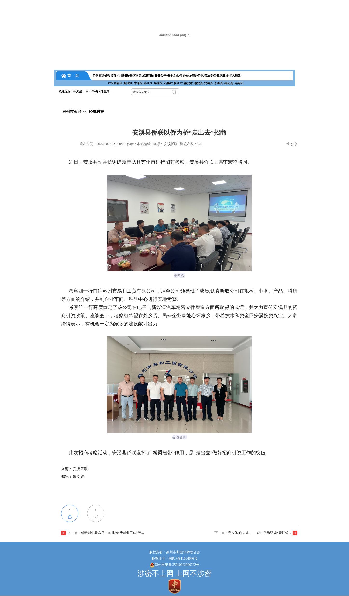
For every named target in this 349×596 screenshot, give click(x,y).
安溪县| (208, 83)
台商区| (239, 83)
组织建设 (222, 75)
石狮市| (168, 83)
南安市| (188, 83)
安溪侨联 (171, 144)
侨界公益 (185, 75)
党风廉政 (235, 75)
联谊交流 (135, 75)
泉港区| (158, 83)
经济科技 (148, 75)
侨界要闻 (110, 75)
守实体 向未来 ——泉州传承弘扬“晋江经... (259, 533)
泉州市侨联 (72, 112)
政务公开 (160, 75)
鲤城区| (128, 83)
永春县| (219, 83)
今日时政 (123, 75)
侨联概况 (98, 75)
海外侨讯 (198, 75)
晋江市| (178, 83)
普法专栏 (210, 75)
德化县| (229, 83)
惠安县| (199, 83)
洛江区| (148, 83)
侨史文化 (173, 75)
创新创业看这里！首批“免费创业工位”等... (112, 533)
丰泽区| (138, 83)
